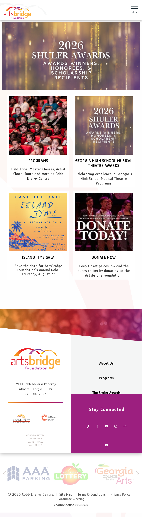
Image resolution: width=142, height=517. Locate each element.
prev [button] (4, 473)
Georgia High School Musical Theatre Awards (103, 163)
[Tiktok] (88, 424)
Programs (38, 160)
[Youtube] (106, 424)
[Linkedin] (125, 424)
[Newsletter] (106, 445)
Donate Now (104, 257)
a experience (70, 505)
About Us (106, 363)
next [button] (137, 473)
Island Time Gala (38, 257)
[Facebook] (97, 424)
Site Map (65, 494)
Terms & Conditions (92, 494)
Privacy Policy (120, 494)
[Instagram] (115, 424)
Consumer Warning (71, 499)
